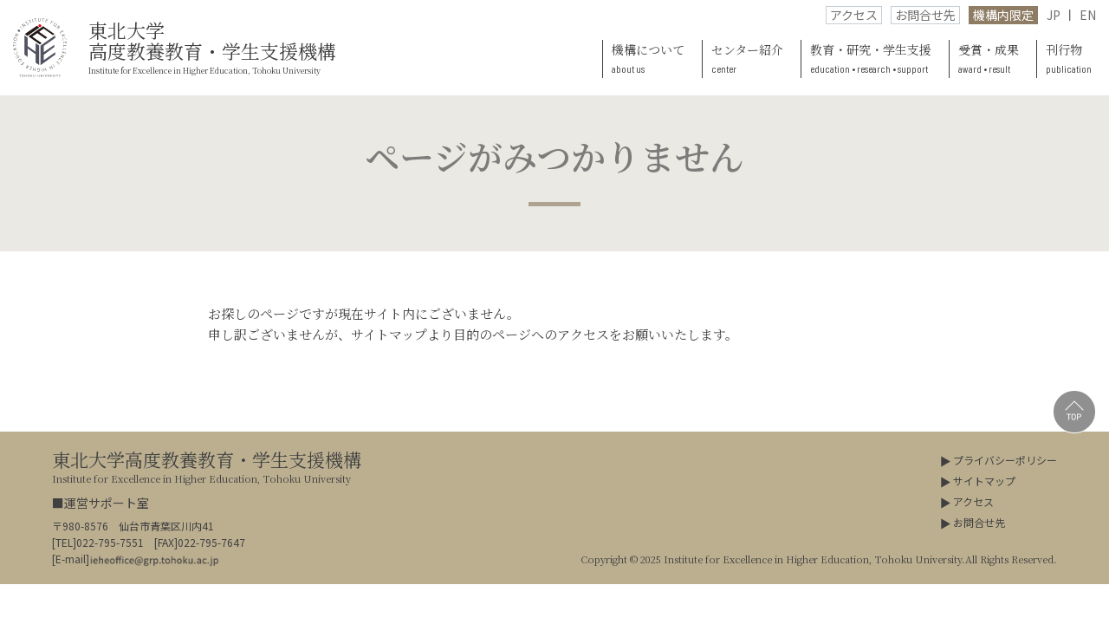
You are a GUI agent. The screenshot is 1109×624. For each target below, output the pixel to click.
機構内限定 (1003, 14)
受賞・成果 (988, 59)
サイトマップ (984, 480)
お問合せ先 (925, 14)
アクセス (854, 14)
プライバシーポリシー (1005, 459)
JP (1053, 14)
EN (1088, 14)
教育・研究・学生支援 (870, 59)
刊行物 (1069, 59)
